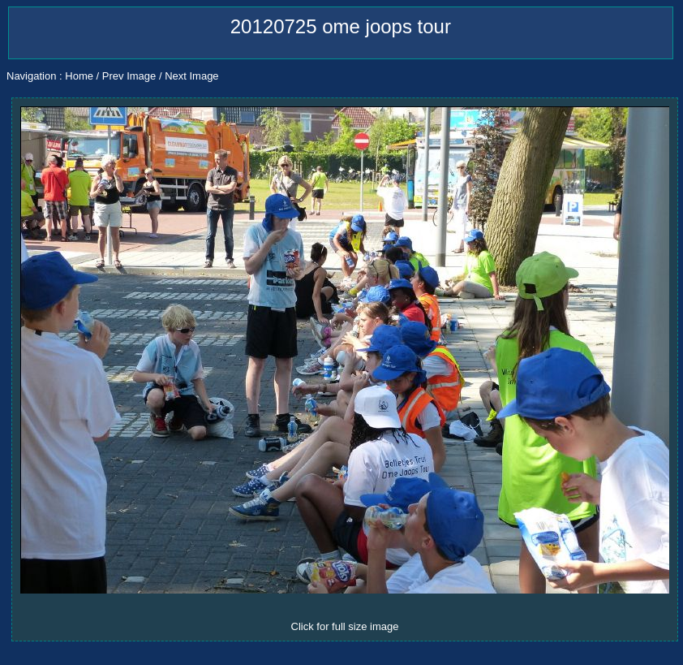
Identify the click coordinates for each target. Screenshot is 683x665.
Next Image (191, 76)
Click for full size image (345, 626)
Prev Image (129, 76)
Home (79, 76)
